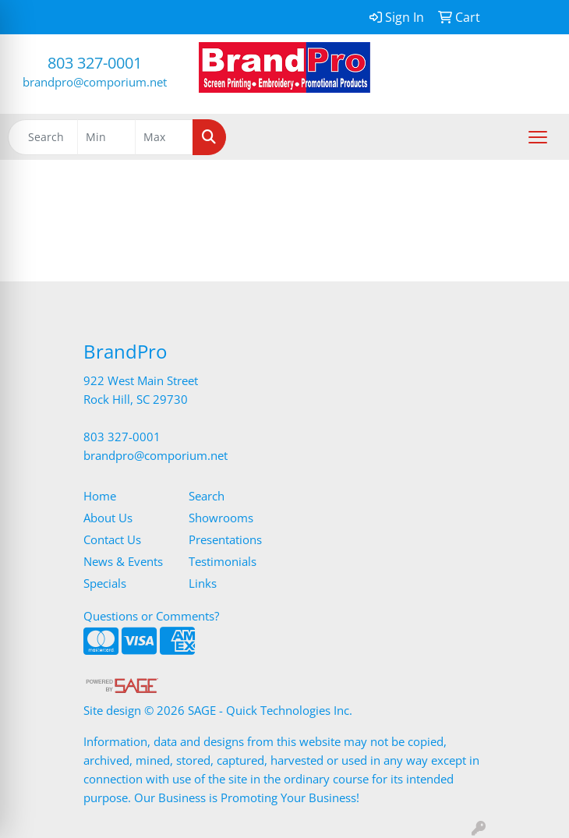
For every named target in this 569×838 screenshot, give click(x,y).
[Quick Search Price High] (164, 137)
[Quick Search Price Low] (106, 137)
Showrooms (221, 517)
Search (206, 496)
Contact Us (112, 539)
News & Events (123, 561)
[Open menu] (537, 137)
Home (99, 496)
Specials (104, 583)
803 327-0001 (95, 62)
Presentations (225, 539)
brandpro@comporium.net (95, 82)
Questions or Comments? (151, 616)
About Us (108, 517)
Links (203, 583)
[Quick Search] (43, 137)
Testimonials (222, 561)
